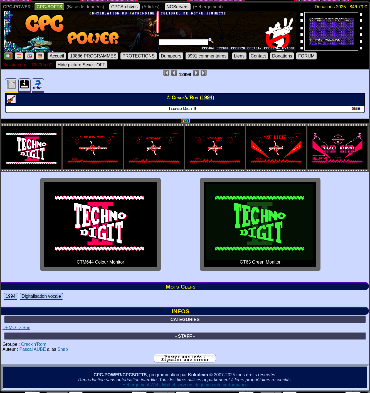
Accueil (57, 56)
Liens (239, 56)
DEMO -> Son (16, 327)
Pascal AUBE (32, 349)
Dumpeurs (171, 56)
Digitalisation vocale (41, 296)
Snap (62, 349)
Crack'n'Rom (33, 344)
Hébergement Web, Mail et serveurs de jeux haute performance (185, 384)
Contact (258, 56)
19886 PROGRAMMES (93, 56)
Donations (282, 56)
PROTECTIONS (138, 56)
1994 (11, 296)
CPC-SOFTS (49, 6)
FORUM (306, 56)
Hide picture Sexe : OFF (81, 64)
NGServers (178, 6)
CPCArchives (124, 6)
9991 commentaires (207, 56)
